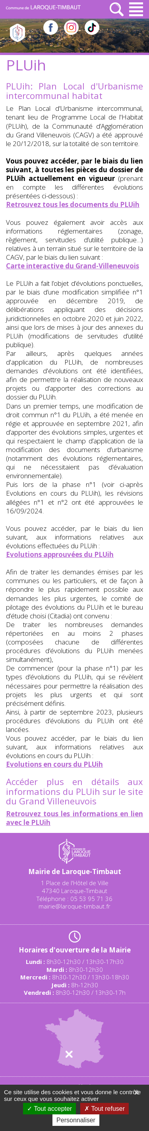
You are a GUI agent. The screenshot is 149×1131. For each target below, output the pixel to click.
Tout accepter (49, 1108)
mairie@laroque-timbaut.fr (74, 906)
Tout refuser (104, 1108)
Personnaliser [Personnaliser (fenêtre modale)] (75, 1120)
